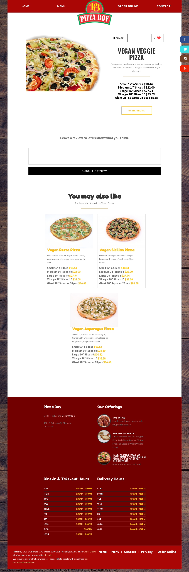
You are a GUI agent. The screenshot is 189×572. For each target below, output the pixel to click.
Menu (61, 6)
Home (25, 6)
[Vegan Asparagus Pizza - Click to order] (94, 326)
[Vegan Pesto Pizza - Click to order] (69, 247)
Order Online (128, 6)
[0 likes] (157, 38)
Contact (164, 6)
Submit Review (94, 171)
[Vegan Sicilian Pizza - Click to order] (121, 247)
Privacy (147, 552)
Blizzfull (47, 555)
